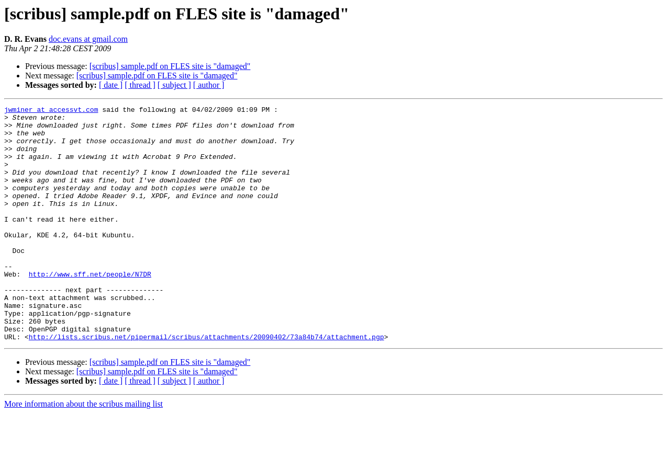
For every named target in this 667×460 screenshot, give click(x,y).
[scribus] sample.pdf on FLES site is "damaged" (170, 66)
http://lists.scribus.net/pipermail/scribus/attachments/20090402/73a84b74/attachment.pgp (206, 383)
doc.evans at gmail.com (88, 38)
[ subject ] (174, 84)
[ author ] (209, 84)
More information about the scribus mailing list (83, 450)
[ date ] (111, 84)
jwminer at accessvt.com (51, 111)
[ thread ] (140, 84)
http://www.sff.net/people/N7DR (90, 308)
